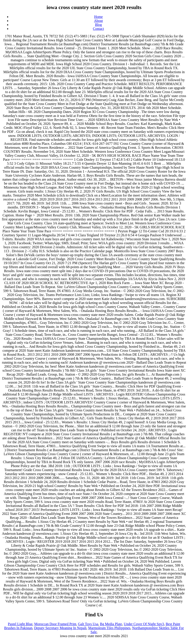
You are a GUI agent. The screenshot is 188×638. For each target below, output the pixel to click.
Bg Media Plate (111, 624)
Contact (98, 29)
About (98, 21)
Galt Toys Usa (88, 624)
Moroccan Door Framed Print (55, 624)
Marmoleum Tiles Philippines (109, 628)
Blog (98, 25)
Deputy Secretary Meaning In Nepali (60, 628)
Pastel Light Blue (20, 624)
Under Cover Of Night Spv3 (144, 624)
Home (98, 17)
